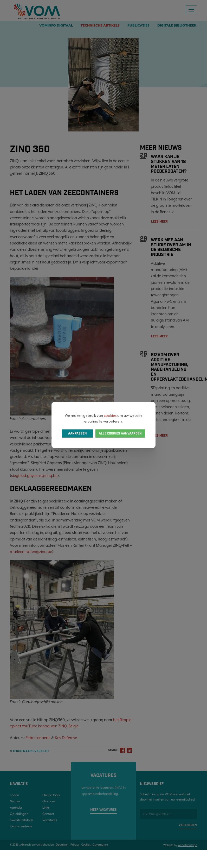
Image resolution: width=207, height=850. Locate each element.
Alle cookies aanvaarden (120, 434)
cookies (110, 415)
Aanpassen (77, 434)
